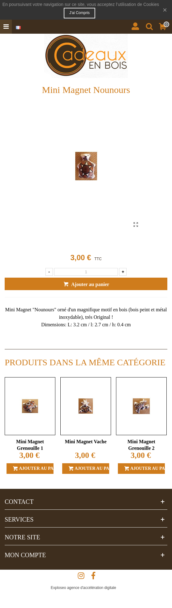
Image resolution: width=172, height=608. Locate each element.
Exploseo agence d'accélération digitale (83, 588)
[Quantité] (86, 272)
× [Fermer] (165, 10)
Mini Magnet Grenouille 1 (30, 445)
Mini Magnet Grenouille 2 (141, 445)
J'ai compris (79, 13)
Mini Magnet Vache (85, 441)
